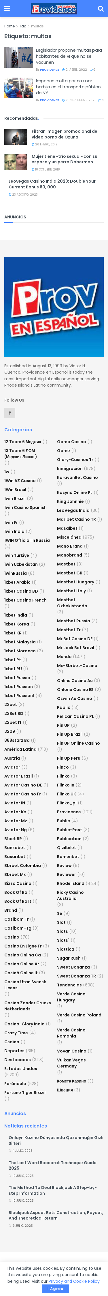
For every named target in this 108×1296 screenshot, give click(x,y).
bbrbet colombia (22, 865)
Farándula (15, 1084)
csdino (11, 1042)
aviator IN (14, 803)
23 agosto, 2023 (23, 194)
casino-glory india (24, 1024)
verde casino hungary (71, 997)
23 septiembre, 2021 (78, 100)
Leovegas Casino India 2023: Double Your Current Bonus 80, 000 (52, 184)
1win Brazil (15, 498)
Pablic (63, 707)
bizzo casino (17, 883)
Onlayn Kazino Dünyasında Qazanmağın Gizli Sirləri (56, 1140)
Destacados (17, 1060)
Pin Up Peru (68, 758)
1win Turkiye (16, 555)
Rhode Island (70, 883)
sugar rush (69, 958)
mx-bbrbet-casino (77, 665)
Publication (69, 839)
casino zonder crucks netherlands (27, 1006)
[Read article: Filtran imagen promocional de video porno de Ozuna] (15, 137)
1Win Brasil (15, 489)
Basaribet (14, 856)
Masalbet (67, 528)
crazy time (16, 1033)
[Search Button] (101, 8)
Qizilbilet (66, 848)
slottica (65, 949)
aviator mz (15, 821)
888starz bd (17, 740)
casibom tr (16, 919)
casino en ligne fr (23, 946)
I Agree (55, 1288)
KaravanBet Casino (77, 477)
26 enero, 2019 (45, 144)
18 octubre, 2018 (46, 169)
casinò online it (21, 973)
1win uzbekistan (21, 564)
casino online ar (21, 964)
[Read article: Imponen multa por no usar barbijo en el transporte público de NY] (18, 88)
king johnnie (70, 501)
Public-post (69, 830)
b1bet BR (13, 839)
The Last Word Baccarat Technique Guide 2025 (52, 1165)
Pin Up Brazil (70, 734)
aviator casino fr (22, 794)
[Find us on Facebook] (9, 413)
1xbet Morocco (20, 651)
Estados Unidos (20, 1069)
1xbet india (15, 615)
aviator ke (15, 812)
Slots (62, 931)
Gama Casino (71, 442)
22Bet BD (13, 713)
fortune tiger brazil (25, 1092)
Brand (10, 910)
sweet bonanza (73, 967)
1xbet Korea (16, 624)
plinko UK (66, 794)
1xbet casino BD (21, 591)
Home (9, 26)
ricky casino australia (70, 895)
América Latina (20, 749)
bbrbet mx (15, 874)
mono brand (70, 546)
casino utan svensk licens (25, 985)
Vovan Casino (71, 1051)
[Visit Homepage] (54, 8)
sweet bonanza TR (76, 976)
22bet (10, 704)
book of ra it (17, 901)
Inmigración (70, 468)
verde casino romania (71, 1033)
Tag (22, 26)
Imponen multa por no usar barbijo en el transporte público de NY (68, 87)
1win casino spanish (25, 507)
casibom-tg (17, 928)
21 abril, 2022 (74, 70)
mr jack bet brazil (75, 648)
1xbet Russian (18, 687)
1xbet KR (13, 633)
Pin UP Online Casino (78, 743)
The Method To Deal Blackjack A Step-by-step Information (53, 1190)
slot (61, 922)
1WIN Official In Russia (27, 540)
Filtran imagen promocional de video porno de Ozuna (64, 134)
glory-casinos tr (75, 459)
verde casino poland (79, 1015)
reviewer (66, 874)
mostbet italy (71, 591)
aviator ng (15, 830)
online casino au (75, 680)
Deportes (14, 1051)
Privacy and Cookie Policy (74, 1281)
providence (49, 70)
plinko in (65, 785)
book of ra (15, 892)
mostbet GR (69, 573)
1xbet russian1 (19, 695)
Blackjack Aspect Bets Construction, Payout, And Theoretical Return (56, 1215)
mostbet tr (69, 630)
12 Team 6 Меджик (22, 442)
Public (63, 821)
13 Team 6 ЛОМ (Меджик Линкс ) (20, 454)
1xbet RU (13, 669)
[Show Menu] (7, 8)
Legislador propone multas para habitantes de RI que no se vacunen (69, 56)
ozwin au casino (74, 698)
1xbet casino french (25, 600)
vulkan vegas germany (71, 1063)
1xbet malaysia (20, 642)
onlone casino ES (75, 689)
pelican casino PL (75, 716)
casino (11, 937)
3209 (9, 731)
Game (63, 451)
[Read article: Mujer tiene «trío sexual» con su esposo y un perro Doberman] (15, 162)
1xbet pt (12, 660)
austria (12, 758)
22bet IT (13, 722)
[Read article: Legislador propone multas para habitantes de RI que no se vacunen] (18, 57)
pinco (63, 767)
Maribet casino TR (76, 519)
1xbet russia (17, 678)
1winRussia (15, 573)
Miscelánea (69, 537)
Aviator (12, 767)
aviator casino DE (23, 785)
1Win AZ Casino (20, 481)
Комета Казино (71, 1081)
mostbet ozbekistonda (72, 603)
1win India (14, 531)
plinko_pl (67, 803)
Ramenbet (68, 856)
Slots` (63, 940)
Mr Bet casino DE (74, 639)
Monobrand (69, 555)
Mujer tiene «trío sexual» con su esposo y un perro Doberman (64, 159)
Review (64, 865)
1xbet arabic (17, 582)
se (59, 913)
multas (37, 26)
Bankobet (14, 848)
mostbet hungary (75, 582)
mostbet (66, 564)
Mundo (64, 657)
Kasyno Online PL (74, 492)
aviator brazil (18, 776)
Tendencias (69, 985)
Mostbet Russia (73, 621)
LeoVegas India (73, 510)
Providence (69, 812)
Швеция (65, 1090)
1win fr (11, 522)
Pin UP (63, 725)
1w (6, 472)
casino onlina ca (22, 955)
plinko (63, 776)
